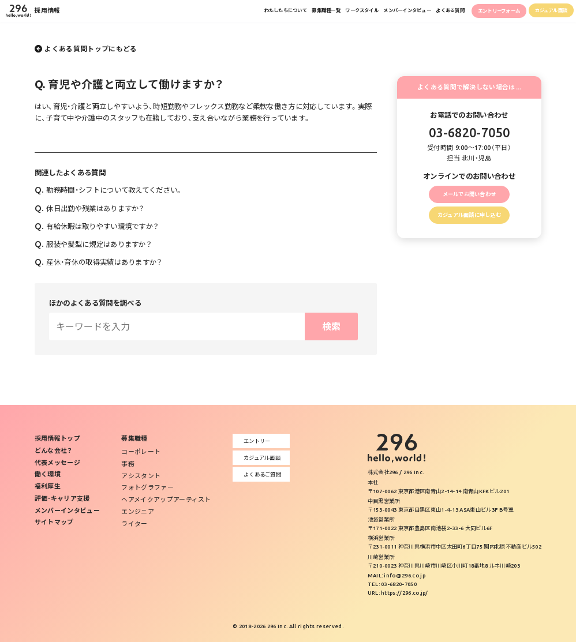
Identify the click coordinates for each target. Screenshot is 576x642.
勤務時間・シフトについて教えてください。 (109, 190)
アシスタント (140, 475)
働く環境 (48, 474)
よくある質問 (405, 13)
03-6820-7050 (469, 133)
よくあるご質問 (260, 474)
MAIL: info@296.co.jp (396, 575)
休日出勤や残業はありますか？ (90, 208)
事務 (127, 463)
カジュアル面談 (542, 13)
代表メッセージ (57, 462)
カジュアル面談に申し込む (469, 221)
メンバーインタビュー (347, 13)
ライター (134, 523)
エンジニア (137, 511)
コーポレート (140, 451)
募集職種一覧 (236, 13)
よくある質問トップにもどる (90, 48)
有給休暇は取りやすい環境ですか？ (97, 226)
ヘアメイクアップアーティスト (166, 499)
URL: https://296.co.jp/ (398, 593)
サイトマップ (54, 522)
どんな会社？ (54, 450)
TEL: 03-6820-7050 (392, 584)
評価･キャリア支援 (62, 498)
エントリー (254, 441)
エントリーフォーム (472, 13)
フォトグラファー (147, 487)
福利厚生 (48, 486)
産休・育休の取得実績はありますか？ (99, 262)
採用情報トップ (57, 438)
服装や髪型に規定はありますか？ (93, 244)
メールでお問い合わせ (468, 196)
